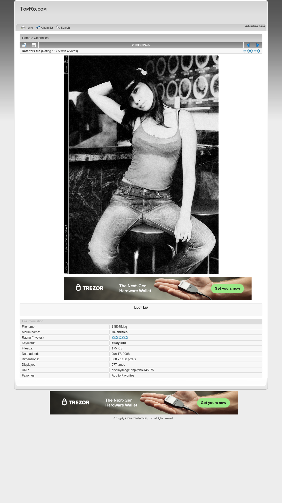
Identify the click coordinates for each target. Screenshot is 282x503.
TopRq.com (147, 418)
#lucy (116, 343)
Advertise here (255, 26)
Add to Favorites (123, 375)
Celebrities (119, 332)
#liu (123, 343)
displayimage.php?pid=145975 (133, 370)
